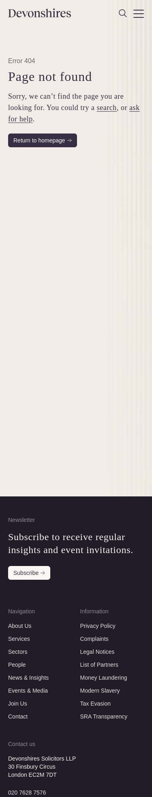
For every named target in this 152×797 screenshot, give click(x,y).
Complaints (94, 639)
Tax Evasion (95, 703)
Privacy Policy (98, 626)
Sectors (17, 652)
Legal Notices (97, 652)
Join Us (17, 703)
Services (19, 639)
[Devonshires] (40, 12)
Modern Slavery (100, 690)
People (17, 664)
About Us (20, 626)
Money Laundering (103, 677)
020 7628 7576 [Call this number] (27, 792)
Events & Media (28, 690)
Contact (18, 716)
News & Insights (28, 677)
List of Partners (99, 664)
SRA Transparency (104, 716)
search (107, 108)
